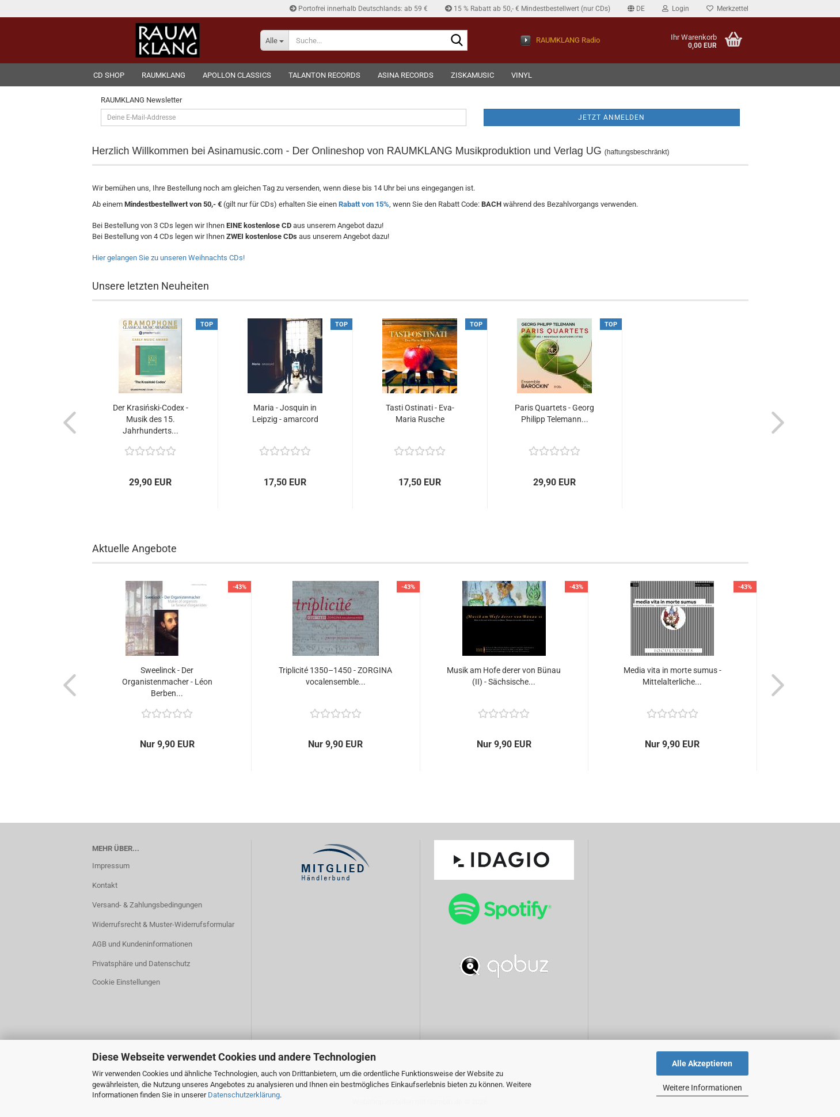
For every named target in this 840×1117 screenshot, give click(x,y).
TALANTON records (324, 75)
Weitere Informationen (702, 1087)
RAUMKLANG (163, 75)
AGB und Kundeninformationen (142, 944)
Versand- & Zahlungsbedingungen (147, 905)
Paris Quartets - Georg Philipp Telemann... (554, 413)
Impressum (111, 865)
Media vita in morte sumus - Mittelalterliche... (672, 676)
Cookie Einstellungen (126, 982)
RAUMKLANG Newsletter (141, 100)
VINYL (521, 75)
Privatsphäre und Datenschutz (141, 963)
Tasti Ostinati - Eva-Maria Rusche (420, 413)
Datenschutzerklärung (244, 1095)
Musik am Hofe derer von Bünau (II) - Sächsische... (504, 676)
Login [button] (675, 9)
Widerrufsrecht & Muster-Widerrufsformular (163, 924)
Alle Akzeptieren (702, 1063)
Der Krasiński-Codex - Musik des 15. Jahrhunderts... (150, 419)
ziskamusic (472, 75)
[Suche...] (274, 40)
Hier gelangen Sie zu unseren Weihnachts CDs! (168, 257)
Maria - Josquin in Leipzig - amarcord (285, 413)
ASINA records (406, 75)
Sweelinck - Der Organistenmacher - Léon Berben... (167, 682)
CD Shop (108, 75)
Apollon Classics (237, 75)
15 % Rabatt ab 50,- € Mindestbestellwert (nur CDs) (527, 9)
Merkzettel (727, 9)
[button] (636, 8)
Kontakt (104, 885)
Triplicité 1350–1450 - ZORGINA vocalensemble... (335, 676)
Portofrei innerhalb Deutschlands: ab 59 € (359, 9)
